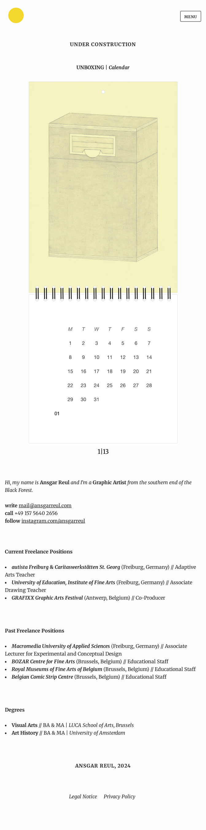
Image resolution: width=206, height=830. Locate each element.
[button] (103, 262)
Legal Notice (83, 796)
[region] (103, 268)
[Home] (31, 16)
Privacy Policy (119, 796)
